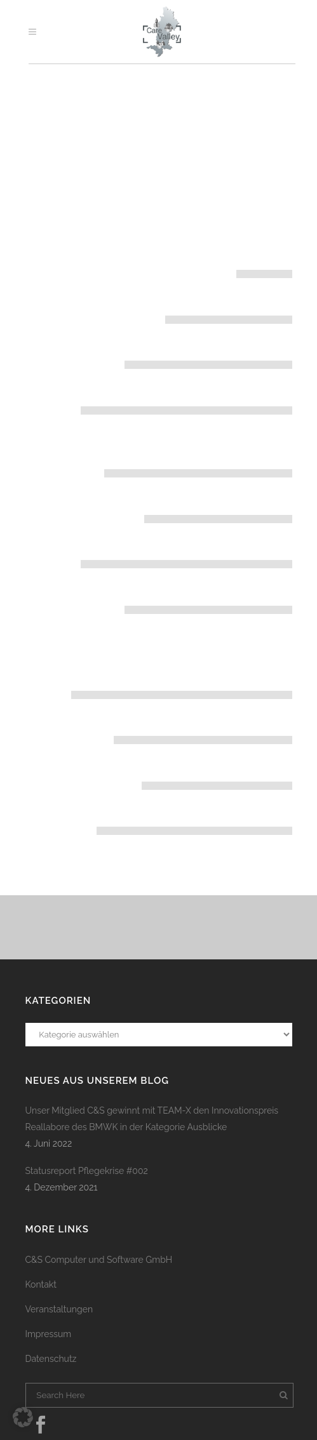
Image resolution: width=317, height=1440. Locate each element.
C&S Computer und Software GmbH (99, 1260)
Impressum (48, 1334)
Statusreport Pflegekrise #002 (86, 1171)
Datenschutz (51, 1359)
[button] (23, 1417)
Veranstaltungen (59, 1309)
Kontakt (41, 1284)
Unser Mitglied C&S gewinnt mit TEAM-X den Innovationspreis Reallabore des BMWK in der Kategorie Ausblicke (152, 1118)
